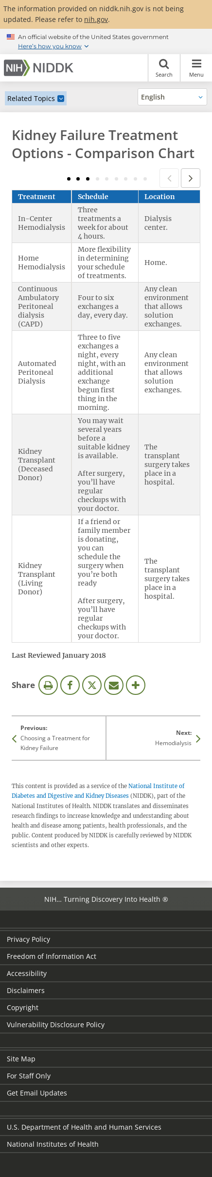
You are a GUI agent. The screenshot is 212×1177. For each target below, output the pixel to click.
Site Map (21, 1058)
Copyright (22, 1007)
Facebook (70, 685)
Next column (190, 178)
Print (48, 685)
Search (164, 68)
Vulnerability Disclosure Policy (56, 1024)
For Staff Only (29, 1075)
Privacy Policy (28, 939)
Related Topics (31, 98)
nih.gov (96, 19)
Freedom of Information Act (51, 956)
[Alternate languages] (172, 96)
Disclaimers (26, 990)
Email (114, 685)
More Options (135, 685)
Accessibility (27, 973)
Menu (196, 68)
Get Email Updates (37, 1092)
